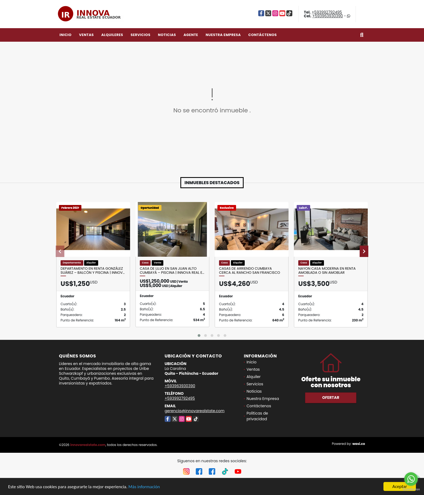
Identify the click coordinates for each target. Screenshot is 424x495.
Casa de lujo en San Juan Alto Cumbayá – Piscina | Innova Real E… (172, 270)
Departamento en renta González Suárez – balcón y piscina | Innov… (93, 270)
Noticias (167, 34)
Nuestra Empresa (223, 34)
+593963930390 (327, 16)
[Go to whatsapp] (411, 479)
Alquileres (112, 34)
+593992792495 (327, 12)
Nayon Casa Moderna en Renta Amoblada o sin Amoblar (327, 270)
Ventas (86, 34)
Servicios (140, 34)
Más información (144, 487)
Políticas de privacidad (257, 416)
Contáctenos (262, 34)
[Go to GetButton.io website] (411, 489)
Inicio (65, 34)
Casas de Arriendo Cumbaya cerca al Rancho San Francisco (249, 270)
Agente (191, 34)
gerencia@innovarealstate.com (195, 410)
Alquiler (254, 376)
